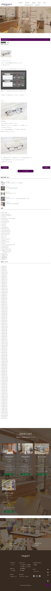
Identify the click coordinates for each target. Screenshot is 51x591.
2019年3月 (4, 394)
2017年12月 (4, 416)
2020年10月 (4, 366)
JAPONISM (4, 231)
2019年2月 (4, 395)
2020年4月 (4, 375)
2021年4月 (4, 357)
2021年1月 (4, 362)
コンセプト (12, 564)
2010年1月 (4, 422)
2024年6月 (4, 302)
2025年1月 (4, 292)
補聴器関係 (4, 261)
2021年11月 (4, 347)
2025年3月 (4, 289)
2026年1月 (4, 274)
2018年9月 (4, 403)
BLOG (44, 2)
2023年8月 (4, 316)
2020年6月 (4, 372)
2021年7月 (4, 353)
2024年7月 (4, 300)
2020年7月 (4, 371)
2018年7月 (4, 406)
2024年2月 (4, 308)
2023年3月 (4, 324)
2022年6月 (4, 337)
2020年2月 (4, 378)
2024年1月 (4, 309)
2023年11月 (4, 312)
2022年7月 (4, 335)
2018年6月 (4, 407)
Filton (3, 229)
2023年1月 (4, 327)
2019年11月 (4, 382)
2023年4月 (4, 322)
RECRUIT (37, 5)
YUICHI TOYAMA (5, 253)
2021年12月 (4, 346)
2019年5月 (4, 391)
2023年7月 (4, 318)
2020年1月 (4, 379)
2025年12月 (4, 275)
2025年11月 (4, 277)
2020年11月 (4, 365)
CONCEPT (20, 2)
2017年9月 (4, 420)
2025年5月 (4, 286)
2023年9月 (4, 315)
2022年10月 (4, 331)
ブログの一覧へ (25, 171)
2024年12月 (4, 293)
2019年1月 (4, 397)
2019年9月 (4, 385)
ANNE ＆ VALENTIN (6, 219)
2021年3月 (4, 359)
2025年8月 (4, 281)
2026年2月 (4, 273)
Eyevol (3, 228)
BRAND (33, 2)
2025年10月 (4, 278)
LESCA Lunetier (5, 234)
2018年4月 (4, 410)
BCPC (3, 220)
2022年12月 (4, 328)
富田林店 (3, 258)
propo (3, 241)
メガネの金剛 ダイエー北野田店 (25, 564)
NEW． (3, 239)
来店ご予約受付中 (9, 478)
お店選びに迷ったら (5, 254)
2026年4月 (4, 270)
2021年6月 (4, 354)
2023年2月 (4, 325)
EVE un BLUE (5, 225)
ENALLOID (4, 223)
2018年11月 (4, 400)
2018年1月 (4, 414)
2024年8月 (4, 299)
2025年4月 (4, 287)
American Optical (5, 217)
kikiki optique (4, 232)
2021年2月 (4, 360)
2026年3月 (4, 271)
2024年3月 (4, 306)
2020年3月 (4, 376)
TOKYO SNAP (5, 250)
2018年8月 (4, 404)
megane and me (5, 236)
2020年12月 (4, 363)
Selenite (3, 244)
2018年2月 (4, 413)
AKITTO (3, 216)
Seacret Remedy (5, 242)
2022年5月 (4, 338)
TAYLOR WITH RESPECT (7, 248)
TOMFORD (4, 251)
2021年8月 (4, 352)
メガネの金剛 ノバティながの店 (25, 566)
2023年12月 (4, 311)
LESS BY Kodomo (5, 235)
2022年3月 (4, 341)
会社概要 (35, 564)
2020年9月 (4, 368)
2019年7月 (4, 388)
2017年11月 (4, 417)
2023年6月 (4, 319)
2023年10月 (4, 314)
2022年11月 (4, 330)
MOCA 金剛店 (22, 570)
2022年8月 (4, 334)
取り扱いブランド (14, 576)
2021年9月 (4, 350)
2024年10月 (4, 296)
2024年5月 (4, 303)
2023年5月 (4, 321)
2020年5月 (4, 373)
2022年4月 (4, 340)
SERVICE (27, 2)
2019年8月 (4, 387)
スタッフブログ (36, 571)
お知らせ (3, 257)
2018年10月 (4, 401)
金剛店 (8, 42)
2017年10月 (4, 419)
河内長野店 (4, 260)
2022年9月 (4, 333)
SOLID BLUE (4, 245)
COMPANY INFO (28, 5)
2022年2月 (3, 343)
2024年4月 (4, 305)
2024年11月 (4, 295)
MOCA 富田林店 (22, 568)
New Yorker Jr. (5, 238)
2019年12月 (4, 381)
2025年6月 (4, 284)
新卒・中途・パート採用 (24, 576)
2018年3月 (4, 412)
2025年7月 (4, 283)
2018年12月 (4, 398)
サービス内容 (13, 570)
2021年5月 (4, 356)
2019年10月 (4, 384)
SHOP (39, 2)
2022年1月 (4, 344)
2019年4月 (4, 392)
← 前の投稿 (4, 167)
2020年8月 (4, 369)
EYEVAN (3, 226)
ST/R (3, 247)
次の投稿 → (46, 167)
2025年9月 (4, 280)
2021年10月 (4, 349)
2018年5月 (4, 409)
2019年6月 (4, 390)
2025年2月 (4, 290)
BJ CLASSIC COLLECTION (7, 222)
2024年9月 (4, 297)
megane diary (6, 255)
